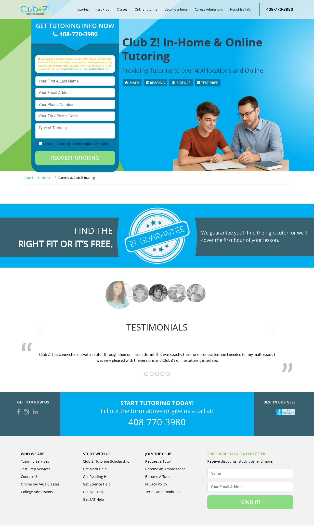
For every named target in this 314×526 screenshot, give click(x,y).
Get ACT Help (94, 492)
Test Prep (102, 10)
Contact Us (30, 477)
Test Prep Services (36, 469)
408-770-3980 (279, 10)
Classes (122, 10)
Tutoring (82, 10)
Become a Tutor (176, 10)
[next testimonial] (272, 330)
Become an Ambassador (165, 469)
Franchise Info (240, 10)
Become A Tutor (158, 477)
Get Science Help (97, 484)
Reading (155, 83)
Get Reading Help (97, 477)
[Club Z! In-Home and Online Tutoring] (35, 10)
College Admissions (209, 10)
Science (181, 83)
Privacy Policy (67, 69)
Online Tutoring (146, 10)
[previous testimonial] (41, 330)
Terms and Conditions (93, 69)
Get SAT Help (93, 500)
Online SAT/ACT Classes (40, 484)
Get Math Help (95, 469)
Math (132, 83)
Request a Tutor (158, 461)
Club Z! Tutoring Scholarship (106, 461)
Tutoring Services (35, 461)
